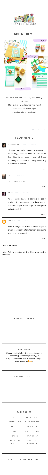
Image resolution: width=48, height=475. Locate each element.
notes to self (32, 431)
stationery (32, 436)
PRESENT (19, 318)
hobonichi (32, 427)
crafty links (15, 422)
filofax (15, 427)
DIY (14, 417)
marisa (11, 193)
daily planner (32, 422)
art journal (32, 417)
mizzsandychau (15, 144)
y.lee (10, 175)
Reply (43, 169)
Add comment (10, 246)
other (15, 436)
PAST (30, 318)
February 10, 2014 (22, 193)
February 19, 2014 (20, 220)
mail (15, 431)
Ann (9, 220)
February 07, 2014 (30, 144)
